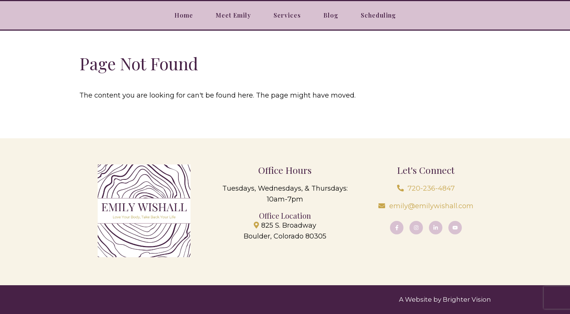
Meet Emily (233, 15)
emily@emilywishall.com (431, 206)
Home (183, 15)
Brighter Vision (467, 299)
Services (287, 15)
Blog (330, 15)
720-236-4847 (431, 188)
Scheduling (378, 15)
